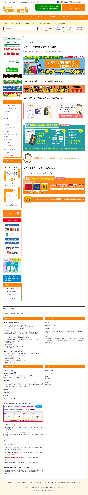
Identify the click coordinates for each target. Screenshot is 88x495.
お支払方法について (23, 16)
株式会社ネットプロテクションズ (22, 447)
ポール (64, 29)
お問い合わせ (65, 16)
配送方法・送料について (37, 17)
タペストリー (59, 31)
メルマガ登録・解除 (68, 482)
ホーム (9, 16)
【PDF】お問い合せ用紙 (10, 291)
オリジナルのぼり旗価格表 (43, 23)
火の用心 (63, 27)
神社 (73, 27)
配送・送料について (24, 482)
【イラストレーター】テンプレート (12, 299)
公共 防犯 (69, 27)
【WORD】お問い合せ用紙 (11, 288)
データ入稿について (28, 23)
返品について (33, 482)
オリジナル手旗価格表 (59, 23)
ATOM (78, 482)
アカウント (50, 16)
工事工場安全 (79, 27)
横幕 (81, 29)
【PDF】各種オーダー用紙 (10, 294)
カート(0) (78, 16)
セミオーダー (70, 29)
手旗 (64, 31)
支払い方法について (13, 482)
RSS (75, 482)
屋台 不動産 (58, 29)
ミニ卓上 (77, 29)
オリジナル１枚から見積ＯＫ (11, 23)
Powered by (44, 490)
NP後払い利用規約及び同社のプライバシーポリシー (16, 452)
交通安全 (58, 27)
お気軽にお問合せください (75, 8)
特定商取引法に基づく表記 (43, 482)
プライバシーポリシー (56, 482)
